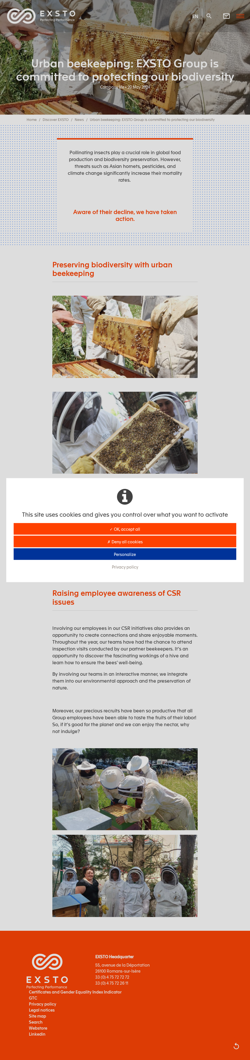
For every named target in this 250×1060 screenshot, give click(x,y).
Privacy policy (125, 566)
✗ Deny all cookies (125, 541)
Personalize (125, 554)
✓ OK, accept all (125, 528)
